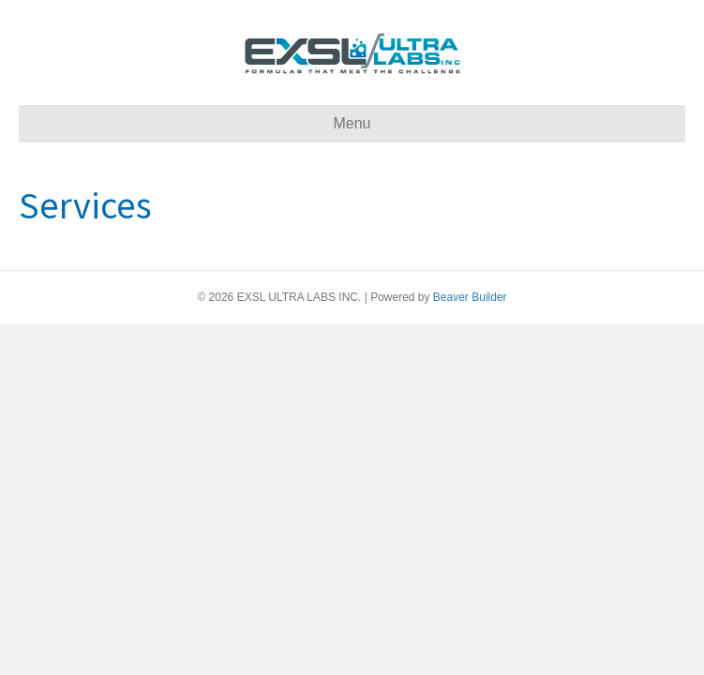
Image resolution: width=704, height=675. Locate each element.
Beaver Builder (470, 297)
